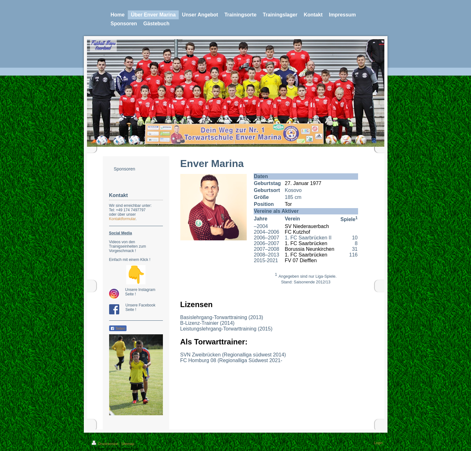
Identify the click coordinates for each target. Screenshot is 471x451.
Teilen (117, 328)
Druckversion (106, 444)
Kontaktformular (122, 219)
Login (378, 443)
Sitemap (127, 444)
